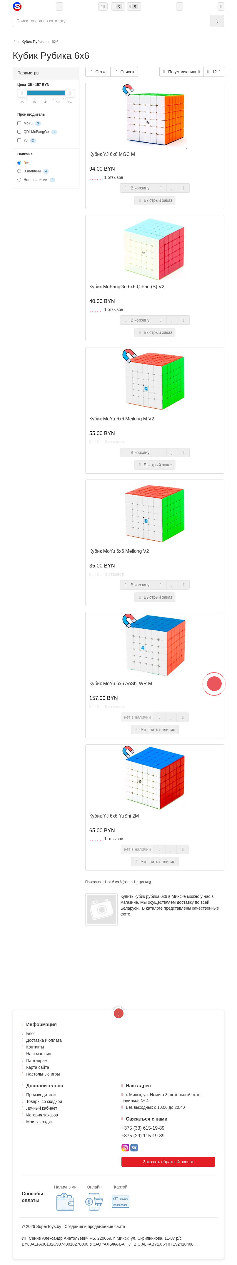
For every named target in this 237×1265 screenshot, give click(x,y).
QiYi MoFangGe (37, 132)
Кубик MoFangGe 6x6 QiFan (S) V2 (126, 286)
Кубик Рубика (34, 41)
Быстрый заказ (154, 200)
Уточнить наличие (154, 729)
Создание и (76, 1226)
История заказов (42, 1115)
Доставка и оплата (44, 1040)
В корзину (137, 188)
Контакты (35, 1047)
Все (23, 163)
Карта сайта (37, 1067)
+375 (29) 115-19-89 (142, 1135)
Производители (41, 1094)
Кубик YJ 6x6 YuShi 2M (114, 815)
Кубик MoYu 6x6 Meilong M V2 (121, 418)
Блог (30, 1033)
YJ (26, 140)
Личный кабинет (41, 1108)
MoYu (29, 123)
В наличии (33, 171)
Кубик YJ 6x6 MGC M (112, 154)
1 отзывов (113, 177)
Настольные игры (43, 1074)
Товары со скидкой (44, 1101)
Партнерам (36, 1060)
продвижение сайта (106, 1226)
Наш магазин (38, 1053)
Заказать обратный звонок (168, 1161)
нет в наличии (137, 717)
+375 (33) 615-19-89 (142, 1128)
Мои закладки (39, 1121)
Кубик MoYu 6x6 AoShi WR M (120, 683)
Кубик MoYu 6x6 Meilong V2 (119, 551)
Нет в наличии (36, 180)
